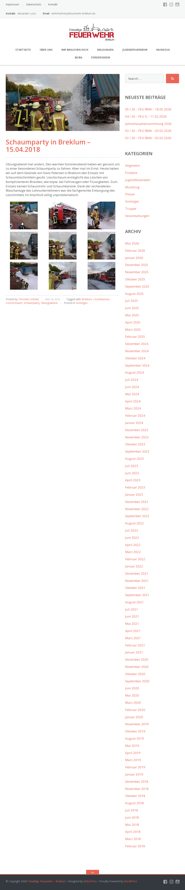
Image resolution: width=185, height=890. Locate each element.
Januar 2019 (134, 774)
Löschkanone (101, 299)
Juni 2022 (132, 537)
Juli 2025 (131, 301)
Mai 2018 (132, 824)
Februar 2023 (135, 487)
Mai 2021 (132, 623)
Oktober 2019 (135, 731)
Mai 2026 (132, 243)
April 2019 (132, 753)
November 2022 (137, 509)
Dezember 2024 (136, 344)
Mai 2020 (132, 695)
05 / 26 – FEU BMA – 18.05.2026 (148, 109)
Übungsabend (49, 303)
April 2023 (132, 480)
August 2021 (134, 602)
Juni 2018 (132, 817)
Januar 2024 (134, 423)
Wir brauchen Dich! (74, 49)
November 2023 (137, 437)
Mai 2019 (132, 746)
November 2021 (137, 581)
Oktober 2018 (135, 796)
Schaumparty (32, 303)
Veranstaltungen (137, 216)
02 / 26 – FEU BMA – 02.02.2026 (148, 138)
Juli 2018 (131, 810)
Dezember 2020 (136, 659)
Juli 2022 (131, 530)
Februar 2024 (135, 415)
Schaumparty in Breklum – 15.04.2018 (48, 145)
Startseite (23, 49)
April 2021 (132, 631)
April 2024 (132, 401)
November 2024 (137, 351)
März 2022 (133, 552)
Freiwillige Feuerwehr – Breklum (47, 881)
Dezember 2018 (136, 781)
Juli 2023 (131, 466)
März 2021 (133, 638)
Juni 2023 (132, 473)
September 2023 (137, 451)
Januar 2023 (134, 494)
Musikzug (163, 49)
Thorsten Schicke (28, 299)
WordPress (130, 881)
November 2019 (137, 724)
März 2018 (133, 839)
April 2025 (132, 322)
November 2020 (137, 667)
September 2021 (137, 595)
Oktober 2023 (135, 444)
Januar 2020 (134, 717)
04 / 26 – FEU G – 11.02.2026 (146, 116)
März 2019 (133, 760)
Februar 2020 (135, 710)
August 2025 (134, 293)
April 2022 (132, 545)
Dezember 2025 (136, 265)
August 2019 (134, 738)
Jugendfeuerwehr (134, 49)
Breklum (87, 299)
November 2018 (137, 789)
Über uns (46, 49)
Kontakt (52, 4)
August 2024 (134, 372)
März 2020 (133, 702)
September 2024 (137, 365)
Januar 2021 (134, 652)
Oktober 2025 (135, 279)
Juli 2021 (131, 609)
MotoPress (90, 881)
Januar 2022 (134, 566)
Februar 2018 (135, 846)
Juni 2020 (132, 688)
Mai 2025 (132, 315)
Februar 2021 (135, 645)
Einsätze (131, 173)
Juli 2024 (131, 379)
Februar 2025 (135, 336)
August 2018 (134, 803)
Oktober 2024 (135, 358)
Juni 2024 (132, 387)
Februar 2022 (135, 559)
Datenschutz (33, 4)
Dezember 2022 (136, 502)
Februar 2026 (135, 250)
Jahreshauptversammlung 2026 (148, 124)
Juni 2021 (132, 616)
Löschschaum (14, 303)
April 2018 (132, 832)
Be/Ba (78, 57)
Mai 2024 (132, 394)
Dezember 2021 (136, 573)
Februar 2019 (135, 767)
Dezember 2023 (136, 430)
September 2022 (137, 516)
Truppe (130, 208)
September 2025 (137, 286)
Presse (130, 194)
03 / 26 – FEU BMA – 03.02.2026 (148, 131)
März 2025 (133, 329)
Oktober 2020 (135, 674)
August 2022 (134, 523)
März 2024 (133, 408)
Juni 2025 (132, 308)
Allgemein (132, 165)
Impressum (12, 4)
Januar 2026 (134, 258)
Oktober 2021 (135, 588)
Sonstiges (82, 303)
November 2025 (137, 272)
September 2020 (137, 681)
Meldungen (105, 49)
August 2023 (134, 458)
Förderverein (100, 57)
